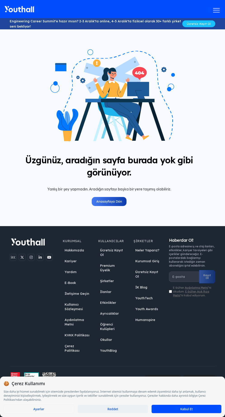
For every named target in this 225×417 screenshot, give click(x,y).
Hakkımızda (74, 250)
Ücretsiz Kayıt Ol (199, 24)
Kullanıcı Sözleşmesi (74, 306)
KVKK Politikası (77, 335)
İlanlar (105, 292)
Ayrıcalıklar (109, 314)
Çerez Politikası (72, 348)
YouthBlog (108, 351)
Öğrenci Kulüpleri (107, 326)
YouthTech (144, 298)
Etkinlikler (108, 303)
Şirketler (107, 281)
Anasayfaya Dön (109, 201)
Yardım (71, 272)
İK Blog (141, 287)
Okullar (106, 340)
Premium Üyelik (107, 268)
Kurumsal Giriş (147, 261)
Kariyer (71, 261)
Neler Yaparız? (147, 250)
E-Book (70, 283)
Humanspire (145, 320)
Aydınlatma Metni (74, 322)
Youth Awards (146, 309)
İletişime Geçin (77, 294)
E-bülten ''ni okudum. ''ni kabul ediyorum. (192, 291)
